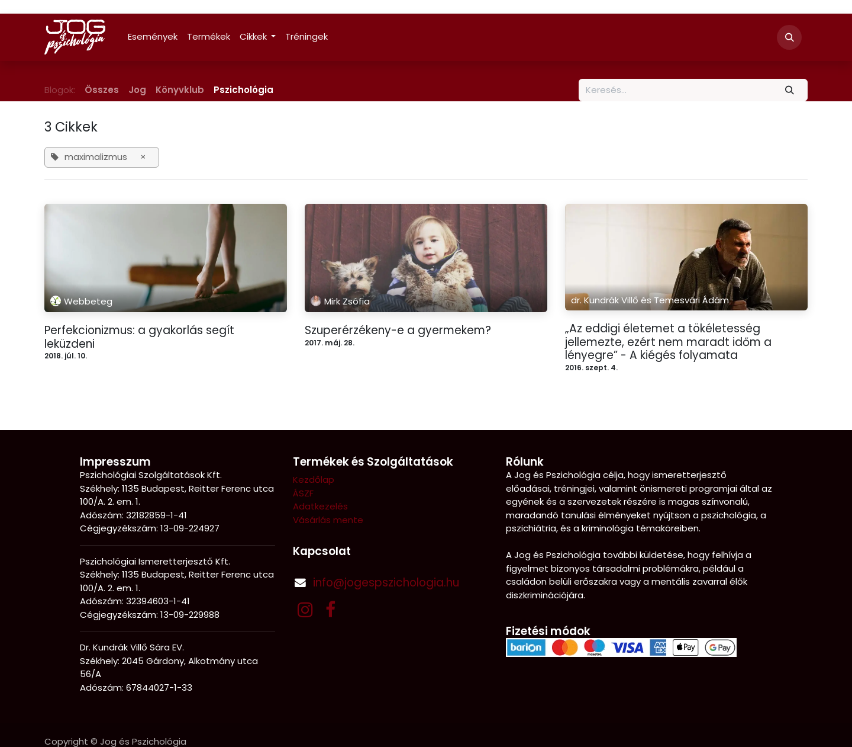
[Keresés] (790, 90)
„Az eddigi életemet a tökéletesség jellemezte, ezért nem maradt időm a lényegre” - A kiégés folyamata (668, 342)
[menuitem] (152, 37)
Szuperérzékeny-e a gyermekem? (398, 331)
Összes (102, 90)
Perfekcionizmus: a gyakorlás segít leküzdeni (139, 337)
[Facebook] (330, 609)
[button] (789, 37)
